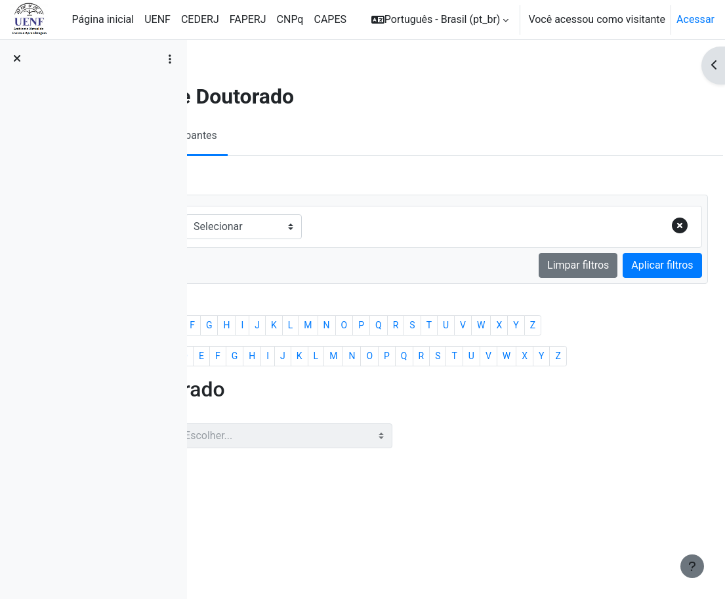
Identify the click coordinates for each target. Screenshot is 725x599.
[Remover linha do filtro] (650, 227)
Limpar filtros (548, 265)
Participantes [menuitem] (302, 135)
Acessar (695, 19)
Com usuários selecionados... (283, 528)
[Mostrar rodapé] (692, 566)
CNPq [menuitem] (290, 19)
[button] (440, 19)
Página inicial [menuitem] (103, 19)
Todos (231, 341)
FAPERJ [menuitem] (248, 19)
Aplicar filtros (633, 265)
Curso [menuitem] (237, 135)
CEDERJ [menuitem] (200, 19)
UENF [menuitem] (157, 19)
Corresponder (256, 226)
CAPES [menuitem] (330, 19)
